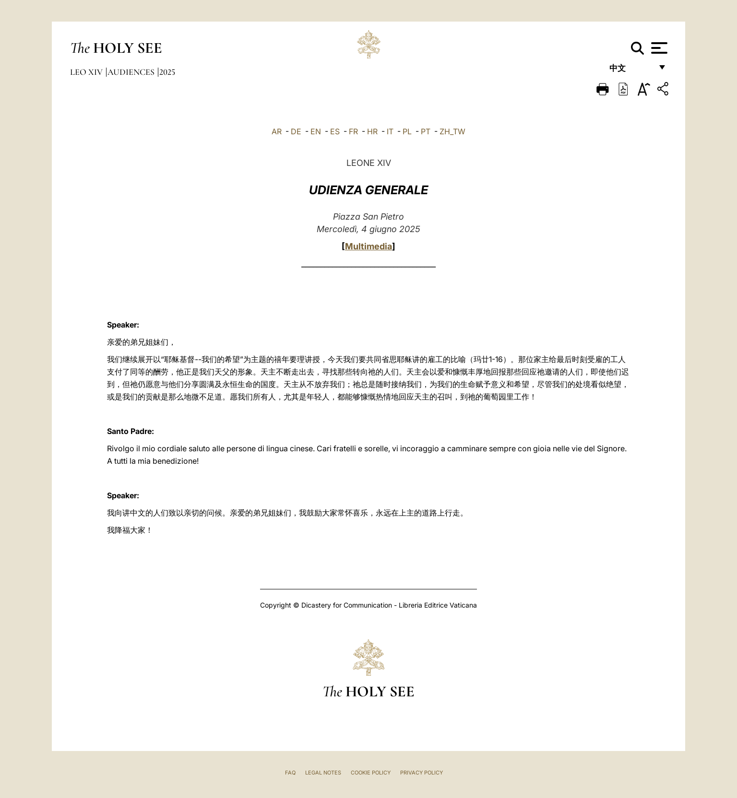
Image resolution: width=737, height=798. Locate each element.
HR (372, 131)
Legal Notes (323, 772)
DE (296, 131)
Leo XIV (87, 72)
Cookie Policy (371, 772)
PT (425, 131)
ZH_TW (452, 131)
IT (390, 131)
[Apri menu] (658, 48)
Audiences (131, 72)
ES (335, 131)
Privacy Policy (421, 772)
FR (353, 131)
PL (407, 131)
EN (315, 131)
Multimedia (368, 246)
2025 (167, 72)
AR (277, 131)
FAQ (290, 772)
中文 (630, 70)
